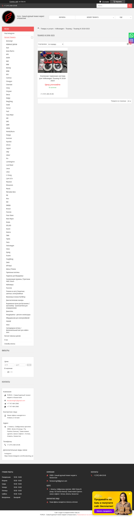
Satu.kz (77, 512)
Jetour (8, 155)
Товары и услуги (47, 29)
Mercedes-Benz (11, 192)
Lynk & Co (9, 179)
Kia (7, 158)
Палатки (9, 288)
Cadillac (9, 78)
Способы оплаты (9, 344)
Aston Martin (10, 51)
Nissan (8, 209)
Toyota (8, 239)
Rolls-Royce (10, 219)
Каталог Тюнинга (10, 37)
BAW (7, 65)
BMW (7, 71)
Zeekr (8, 262)
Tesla (7, 242)
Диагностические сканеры (14, 300)
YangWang (9, 259)
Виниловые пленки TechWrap (15, 297)
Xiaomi (8, 256)
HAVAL (8, 128)
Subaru (8, 232)
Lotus (8, 172)
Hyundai (9, 142)
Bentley (8, 68)
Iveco (7, 325)
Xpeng (8, 252)
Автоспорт (9, 41)
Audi (7, 48)
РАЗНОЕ (8, 321)
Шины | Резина (11, 269)
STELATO (8, 226)
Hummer (9, 138)
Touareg (69, 29)
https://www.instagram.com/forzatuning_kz (18, 456)
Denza (8, 95)
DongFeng (9, 101)
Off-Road (9, 266)
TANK (7, 236)
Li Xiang (9, 175)
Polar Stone (9, 215)
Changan (9, 81)
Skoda (8, 222)
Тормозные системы (12, 272)
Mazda (8, 189)
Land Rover (9, 165)
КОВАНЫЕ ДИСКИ (11, 44)
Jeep (7, 152)
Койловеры (10, 285)
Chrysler (9, 91)
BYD (7, 75)
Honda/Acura (10, 132)
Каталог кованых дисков (12, 336)
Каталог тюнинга (92, 17)
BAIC (7, 61)
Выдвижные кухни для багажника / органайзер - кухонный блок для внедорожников (18, 306)
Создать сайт (13, 1)
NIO (7, 202)
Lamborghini (10, 162)
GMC (7, 122)
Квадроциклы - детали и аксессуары (18, 315)
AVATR (8, 58)
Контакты (62, 17)
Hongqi (8, 135)
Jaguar (8, 148)
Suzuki (8, 229)
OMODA (8, 205)
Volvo (8, 249)
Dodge (8, 98)
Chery (8, 88)
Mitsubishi (9, 185)
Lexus (8, 169)
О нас (6, 340)
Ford (7, 111)
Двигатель (9, 311)
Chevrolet (9, 85)
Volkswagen (59, 29)
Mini (7, 199)
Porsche (8, 212)
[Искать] (129, 6)
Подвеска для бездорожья (14, 276)
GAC (7, 118)
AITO (7, 54)
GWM (7, 125)
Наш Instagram (9, 33)
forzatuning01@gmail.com (16, 400)
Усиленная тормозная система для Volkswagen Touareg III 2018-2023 (52, 78)
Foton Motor (10, 115)
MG (7, 195)
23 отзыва (105, 1)
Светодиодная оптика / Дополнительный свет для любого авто (17, 330)
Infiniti (8, 145)
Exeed (8, 105)
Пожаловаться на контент (85, 515)
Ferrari (8, 108)
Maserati (9, 182)
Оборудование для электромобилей (17, 318)
